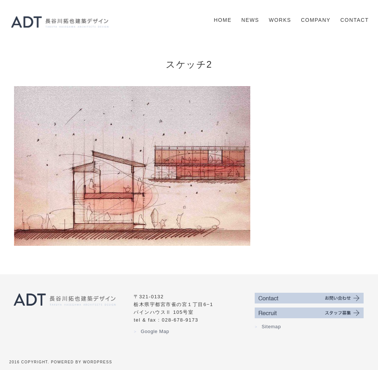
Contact (354, 20)
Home (222, 20)
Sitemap (268, 326)
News (250, 20)
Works (280, 20)
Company (315, 20)
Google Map (151, 331)
